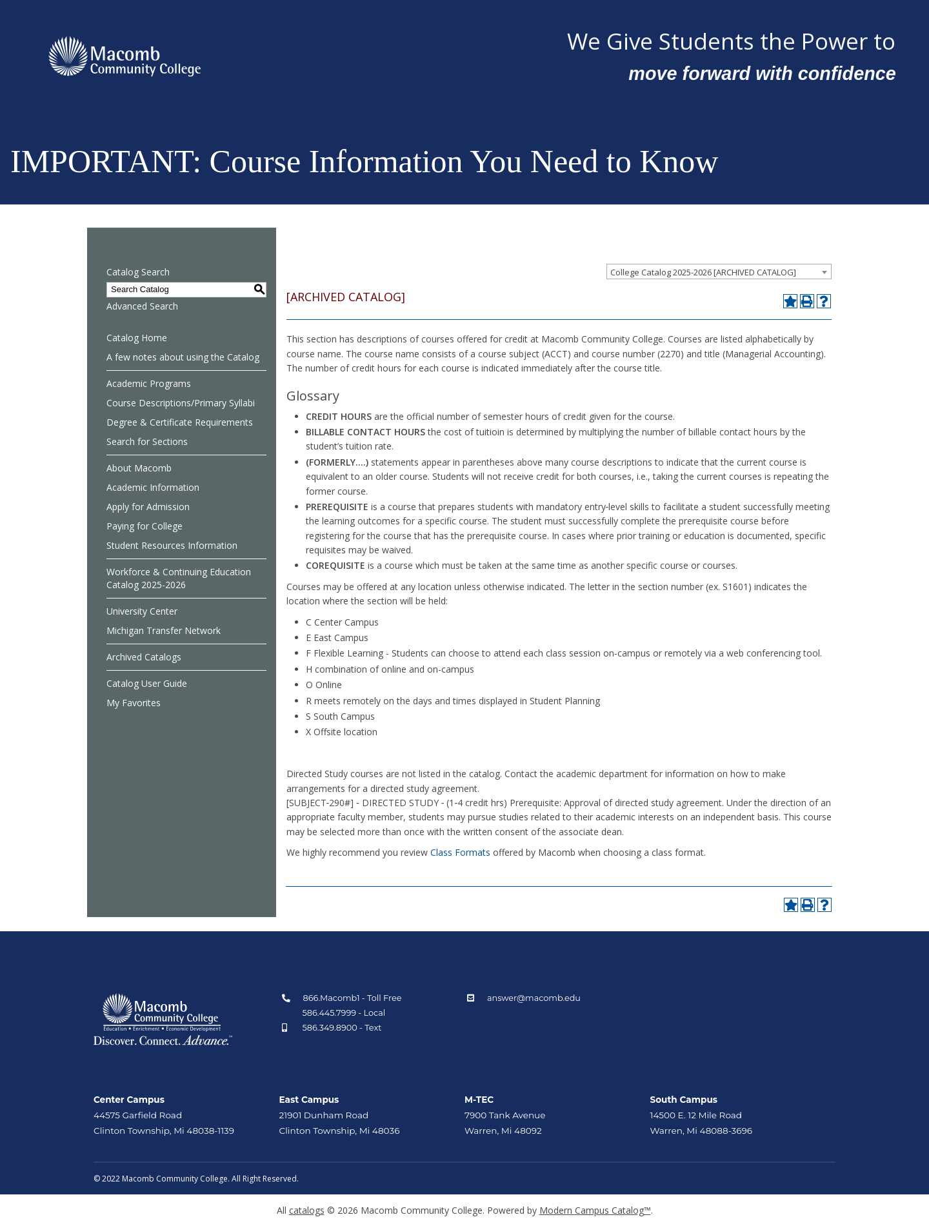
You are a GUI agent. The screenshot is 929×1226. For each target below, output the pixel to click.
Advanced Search (142, 306)
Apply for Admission (148, 506)
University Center (141, 611)
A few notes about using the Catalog (182, 357)
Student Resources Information (171, 545)
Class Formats (460, 852)
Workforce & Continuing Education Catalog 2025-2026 (178, 578)
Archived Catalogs (143, 657)
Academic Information (152, 487)
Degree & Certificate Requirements (179, 422)
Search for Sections (147, 441)
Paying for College (144, 526)
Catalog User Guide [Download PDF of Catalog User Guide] (146, 683)
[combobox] (719, 271)
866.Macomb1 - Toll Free (352, 998)
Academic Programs (148, 383)
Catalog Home (136, 337)
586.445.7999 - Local (344, 1013)
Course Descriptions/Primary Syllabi (180, 403)
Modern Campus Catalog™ (595, 1210)
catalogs (307, 1210)
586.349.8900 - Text (342, 1028)
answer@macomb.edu (534, 998)
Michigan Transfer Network (163, 630)
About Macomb (139, 468)
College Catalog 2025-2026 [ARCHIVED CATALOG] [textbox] (703, 272)
